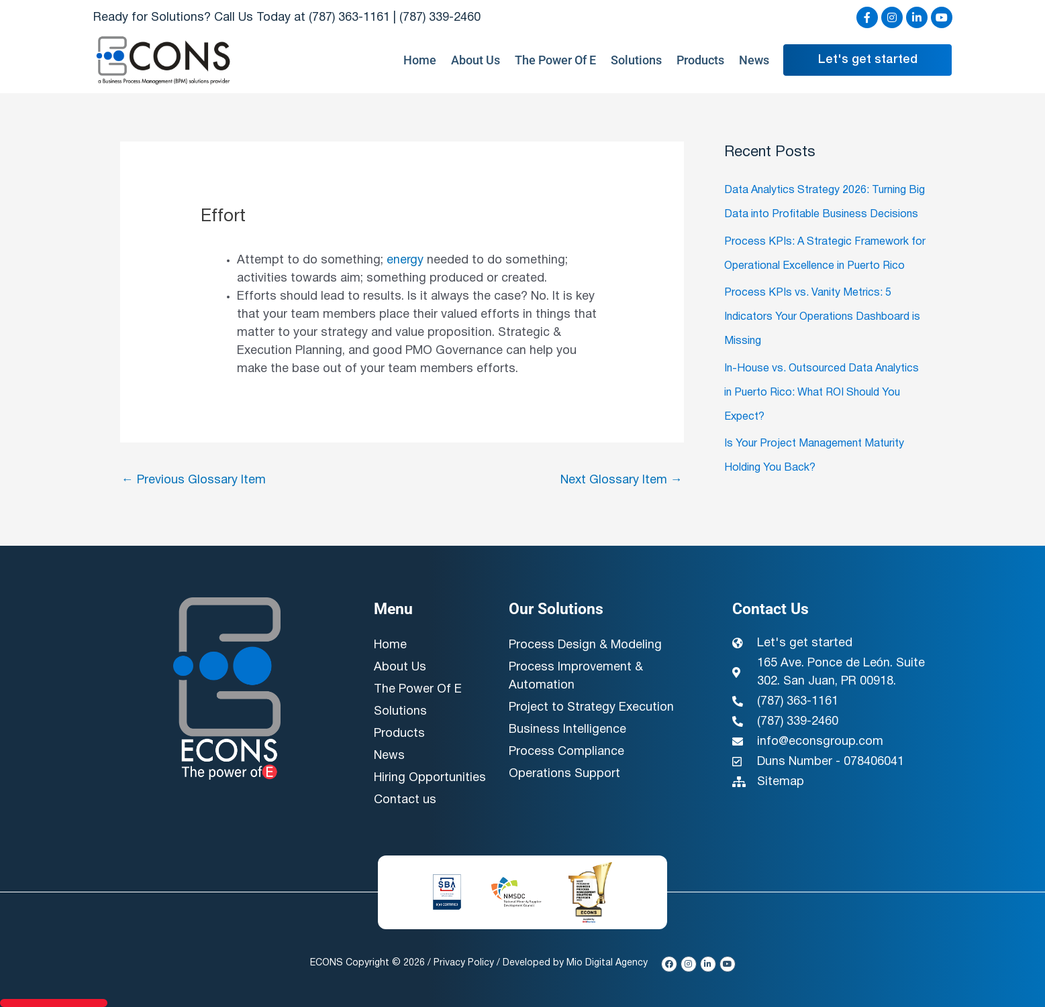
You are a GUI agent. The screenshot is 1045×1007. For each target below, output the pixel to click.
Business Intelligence (567, 729)
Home (419, 60)
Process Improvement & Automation (576, 676)
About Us (475, 60)
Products (700, 60)
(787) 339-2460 (440, 17)
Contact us (405, 800)
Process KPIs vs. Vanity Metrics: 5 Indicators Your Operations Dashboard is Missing (822, 317)
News (754, 60)
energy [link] (405, 260)
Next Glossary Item (621, 480)
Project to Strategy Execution (591, 707)
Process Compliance (566, 752)
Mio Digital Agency (607, 963)
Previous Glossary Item (193, 480)
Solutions (636, 60)
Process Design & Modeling (585, 645)
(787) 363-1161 (349, 17)
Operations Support (564, 774)
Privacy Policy (464, 963)
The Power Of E (555, 60)
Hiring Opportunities (430, 778)
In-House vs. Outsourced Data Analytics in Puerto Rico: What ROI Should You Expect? (821, 393)
